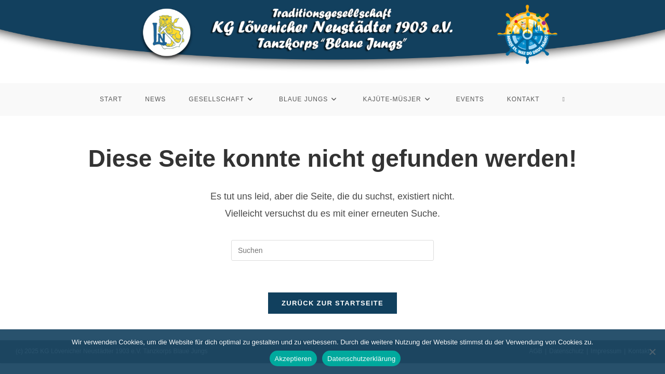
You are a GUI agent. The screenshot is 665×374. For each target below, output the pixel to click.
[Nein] (652, 351)
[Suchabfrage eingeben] (332, 250)
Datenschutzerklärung (361, 359)
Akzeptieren (293, 359)
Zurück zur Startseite (332, 303)
